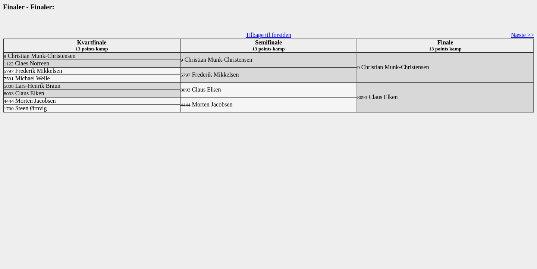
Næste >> (522, 35)
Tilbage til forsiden (268, 35)
